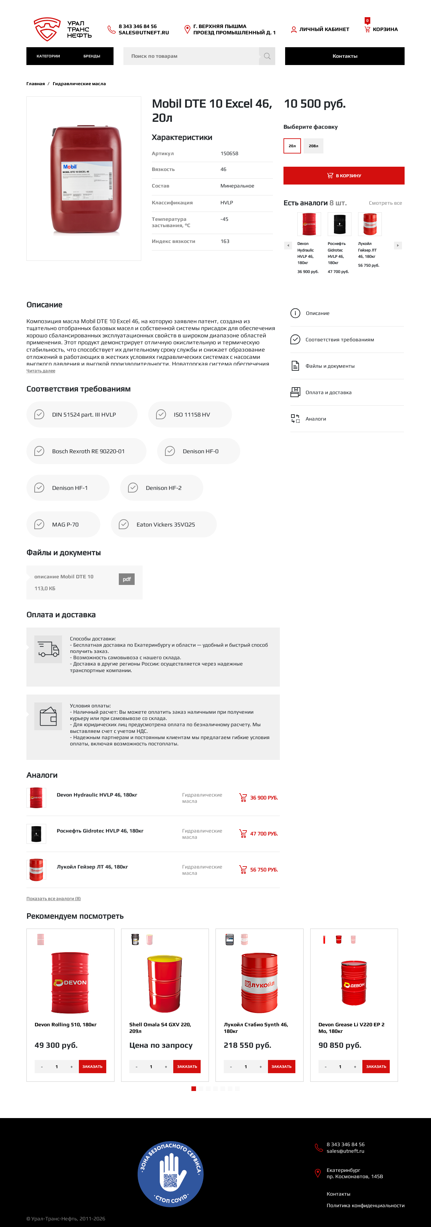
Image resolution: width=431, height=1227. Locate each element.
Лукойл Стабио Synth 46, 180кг (256, 1027)
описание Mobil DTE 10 (63, 576)
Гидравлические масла (79, 83)
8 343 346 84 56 (138, 26)
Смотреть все (385, 203)
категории (48, 56)
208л (313, 146)
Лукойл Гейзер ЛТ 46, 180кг (367, 249)
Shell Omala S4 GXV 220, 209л (160, 1027)
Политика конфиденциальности (366, 1205)
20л (292, 146)
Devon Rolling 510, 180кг (66, 1024)
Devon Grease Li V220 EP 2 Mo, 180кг (351, 1027)
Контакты (345, 56)
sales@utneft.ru (144, 32)
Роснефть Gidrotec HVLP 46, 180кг (100, 831)
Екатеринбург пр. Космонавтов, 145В (355, 1173)
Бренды (91, 56)
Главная (35, 83)
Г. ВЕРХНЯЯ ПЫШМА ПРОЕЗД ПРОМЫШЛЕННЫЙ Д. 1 (234, 29)
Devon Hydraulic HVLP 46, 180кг (97, 795)
